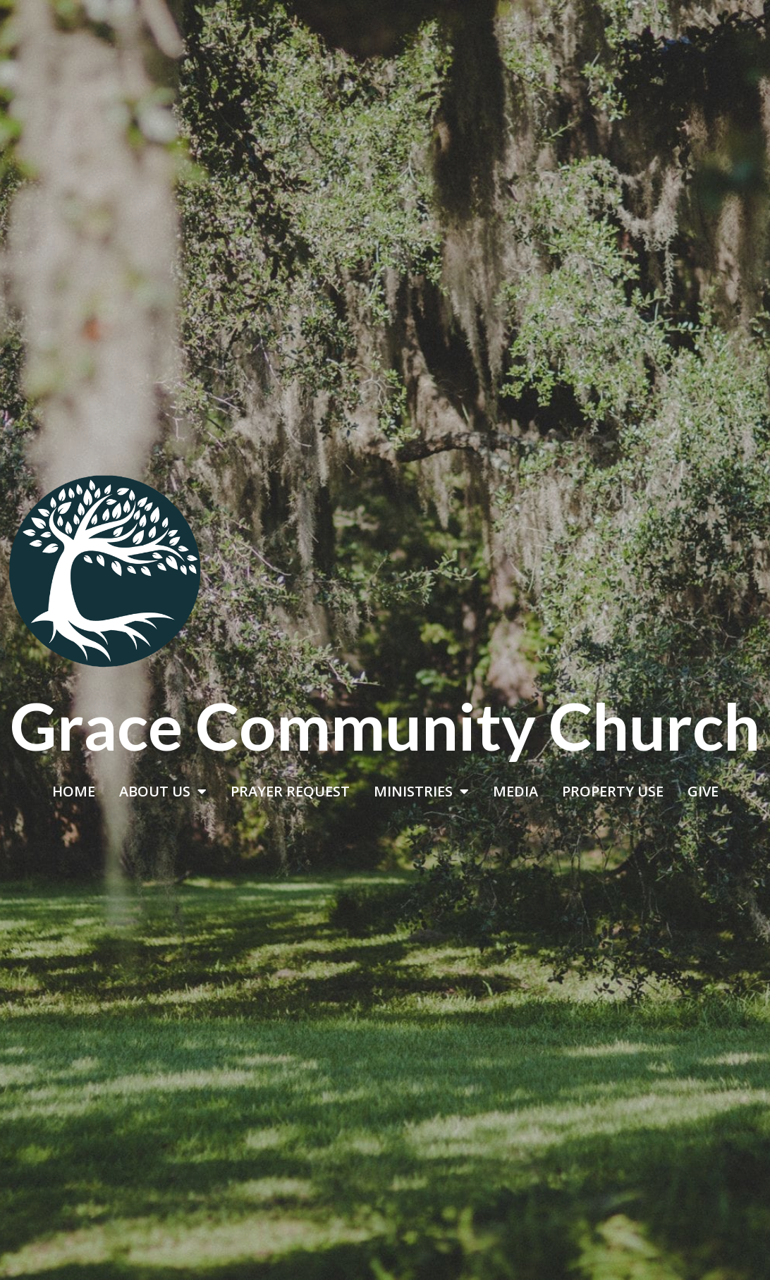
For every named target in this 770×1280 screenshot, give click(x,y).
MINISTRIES (421, 791)
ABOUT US (163, 791)
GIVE (703, 791)
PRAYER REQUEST (290, 791)
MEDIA (515, 791)
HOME (73, 791)
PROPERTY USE (613, 791)
